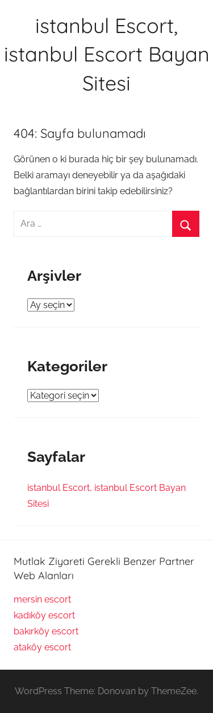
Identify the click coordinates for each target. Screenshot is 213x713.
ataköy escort (42, 647)
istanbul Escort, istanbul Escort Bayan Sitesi (107, 54)
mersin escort (42, 599)
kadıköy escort (44, 615)
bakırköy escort (46, 631)
